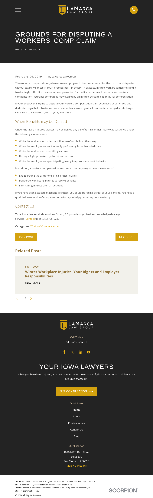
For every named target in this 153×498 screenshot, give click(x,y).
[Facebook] (64, 352)
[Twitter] (72, 352)
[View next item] (31, 298)
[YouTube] (88, 352)
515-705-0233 (76, 342)
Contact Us (76, 429)
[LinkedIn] (80, 352)
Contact (30, 218)
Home (76, 409)
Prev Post (26, 237)
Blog (76, 436)
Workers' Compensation (44, 226)
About (76, 416)
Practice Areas (76, 423)
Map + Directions (76, 465)
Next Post (126, 237)
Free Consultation (76, 391)
